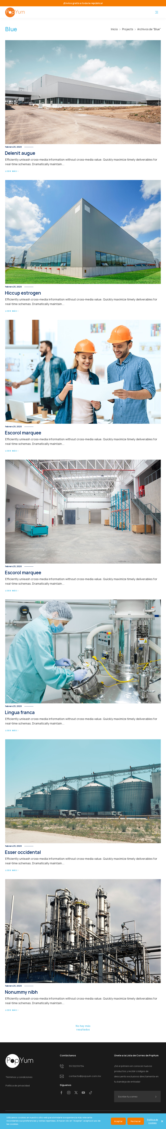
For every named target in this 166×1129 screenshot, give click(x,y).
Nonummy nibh (21, 992)
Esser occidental (23, 852)
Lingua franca (20, 712)
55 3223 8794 (76, 1066)
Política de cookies (152, 1121)
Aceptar (118, 1121)
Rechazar (136, 1121)
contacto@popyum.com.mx (85, 1076)
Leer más (12, 171)
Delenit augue (20, 153)
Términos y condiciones (19, 1077)
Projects (127, 29)
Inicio (114, 29)
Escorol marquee (23, 433)
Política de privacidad (18, 1085)
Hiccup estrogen (23, 293)
